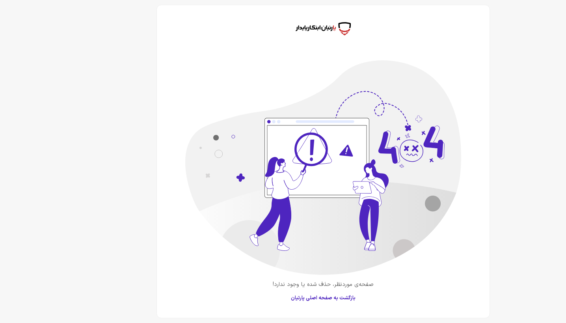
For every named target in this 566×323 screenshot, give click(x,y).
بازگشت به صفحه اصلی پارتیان (283, 298)
